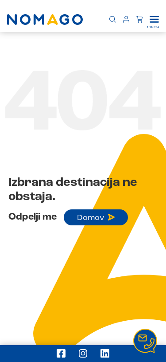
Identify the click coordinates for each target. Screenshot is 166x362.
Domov (96, 218)
